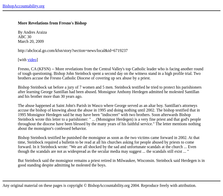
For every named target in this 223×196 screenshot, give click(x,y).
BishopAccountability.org (23, 6)
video (32, 60)
